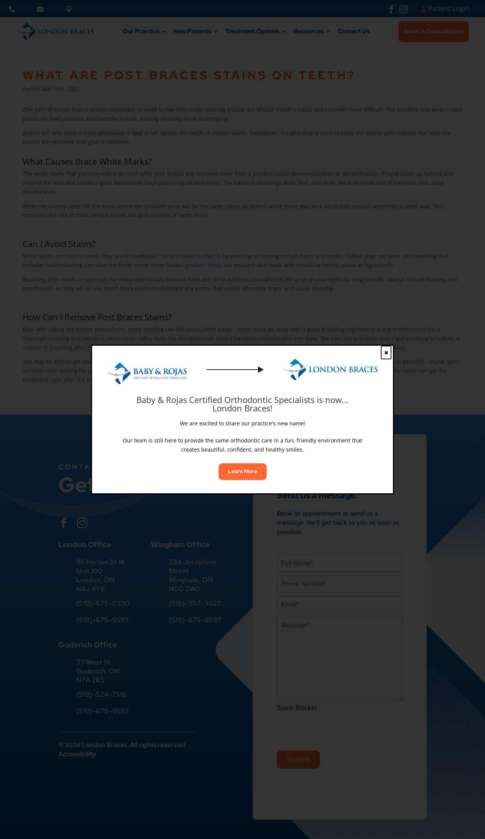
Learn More (242, 471)
